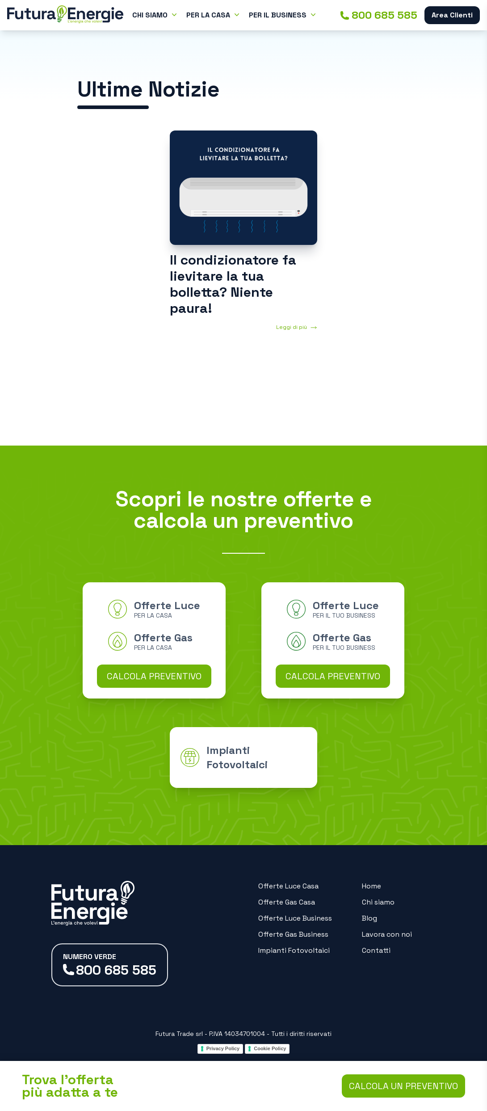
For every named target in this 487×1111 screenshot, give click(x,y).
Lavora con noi (387, 934)
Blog (369, 918)
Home (371, 886)
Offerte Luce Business (295, 918)
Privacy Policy (223, 1048)
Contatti (376, 950)
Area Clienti (452, 15)
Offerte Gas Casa (286, 902)
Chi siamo (378, 902)
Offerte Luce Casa (288, 886)
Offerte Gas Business (293, 934)
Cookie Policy (270, 1048)
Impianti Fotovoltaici (294, 950)
